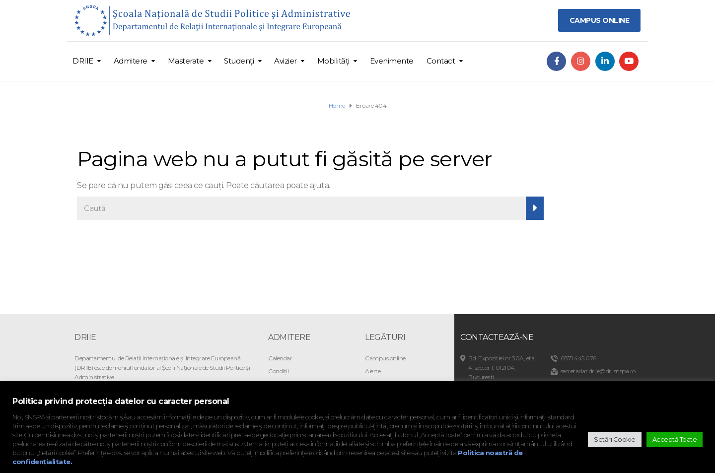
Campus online (385, 358)
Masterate (186, 61)
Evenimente (392, 61)
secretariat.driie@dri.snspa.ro (598, 371)
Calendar (280, 358)
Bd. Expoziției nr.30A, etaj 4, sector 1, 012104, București (502, 367)
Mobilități (333, 61)
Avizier (285, 61)
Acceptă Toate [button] (674, 439)
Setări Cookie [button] (615, 439)
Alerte (372, 371)
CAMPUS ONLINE (600, 20)
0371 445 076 (578, 358)
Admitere (130, 61)
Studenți (239, 61)
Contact (441, 61)
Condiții (278, 371)
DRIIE (82, 61)
